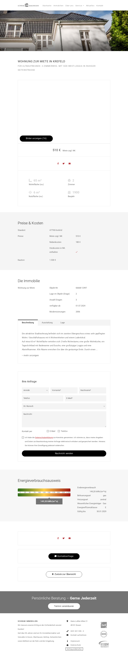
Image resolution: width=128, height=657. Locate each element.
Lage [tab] (62, 322)
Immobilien (58, 6)
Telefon (64, 431)
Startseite (47, 6)
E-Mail (52, 431)
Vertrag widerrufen (74, 649)
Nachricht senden (64, 453)
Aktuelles (90, 6)
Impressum (73, 641)
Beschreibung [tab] (28, 322)
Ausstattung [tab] (47, 322)
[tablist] (64, 323)
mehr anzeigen (31, 355)
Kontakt (99, 6)
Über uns (69, 6)
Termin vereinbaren (64, 606)
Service (78, 6)
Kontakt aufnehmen (76, 635)
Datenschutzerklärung (44, 437)
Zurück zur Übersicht (64, 574)
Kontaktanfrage (64, 556)
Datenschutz (73, 645)
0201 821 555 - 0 (75, 631)
